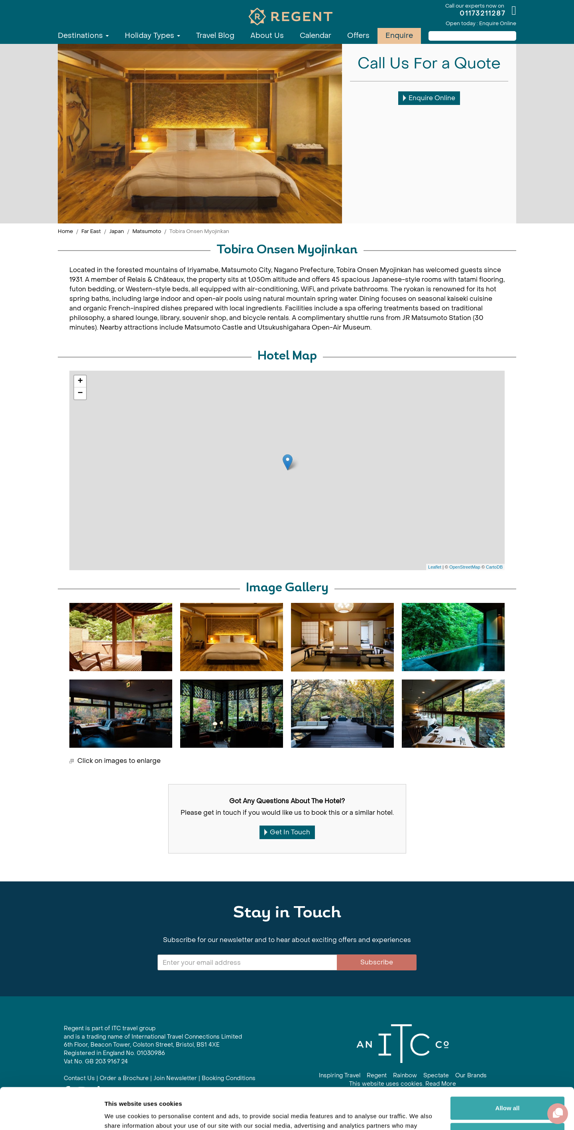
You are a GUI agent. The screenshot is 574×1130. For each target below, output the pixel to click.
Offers (358, 35)
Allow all (507, 1065)
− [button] (80, 393)
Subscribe (376, 962)
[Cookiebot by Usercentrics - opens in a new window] (51, 1114)
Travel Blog (215, 35)
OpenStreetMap (464, 567)
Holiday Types (152, 35)
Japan (116, 231)
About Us (267, 35)
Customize (508, 1091)
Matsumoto (146, 231)
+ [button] (80, 381)
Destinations (83, 35)
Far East (91, 231)
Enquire (399, 35)
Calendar (315, 35)
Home (65, 231)
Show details (123, 1114)
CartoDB (494, 567)
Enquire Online (429, 98)
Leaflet (434, 567)
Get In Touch (287, 832)
